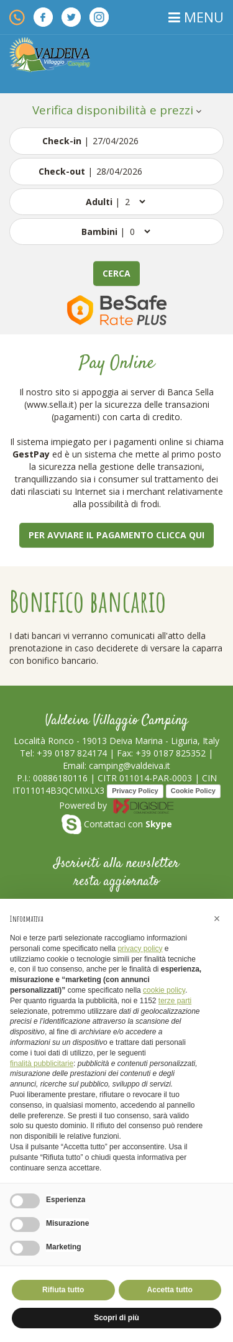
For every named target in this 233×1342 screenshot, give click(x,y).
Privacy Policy (135, 790)
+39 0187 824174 (72, 753)
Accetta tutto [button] (170, 1289)
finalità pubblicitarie (41, 1063)
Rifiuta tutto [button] (63, 1289)
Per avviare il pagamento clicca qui (116, 535)
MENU (196, 16)
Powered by (117, 805)
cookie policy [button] (164, 990)
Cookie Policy (193, 790)
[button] (217, 919)
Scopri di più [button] (116, 1317)
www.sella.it (50, 404)
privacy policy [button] (139, 948)
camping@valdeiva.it (129, 765)
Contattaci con (117, 824)
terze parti (174, 1000)
